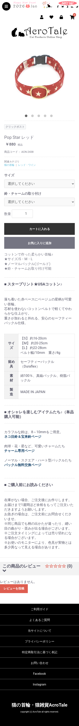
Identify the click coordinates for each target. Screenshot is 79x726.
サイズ (9, 175)
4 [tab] (46, 117)
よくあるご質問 (39, 620)
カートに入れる (39, 229)
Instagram (39, 684)
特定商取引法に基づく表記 (39, 652)
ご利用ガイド (39, 609)
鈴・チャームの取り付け (22, 194)
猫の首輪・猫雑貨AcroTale (39, 705)
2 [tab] (33, 117)
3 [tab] (39, 117)
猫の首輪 (9, 165)
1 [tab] (27, 117)
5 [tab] (52, 117)
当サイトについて (39, 630)
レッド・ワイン (27, 165)
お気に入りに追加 (39, 243)
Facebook (39, 673)
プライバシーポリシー (39, 641)
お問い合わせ (39, 663)
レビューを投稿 (14, 588)
